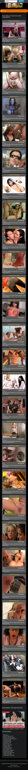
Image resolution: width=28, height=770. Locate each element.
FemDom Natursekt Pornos (8, 738)
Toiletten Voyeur (6, 754)
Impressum (10, 766)
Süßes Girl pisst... (14, 96)
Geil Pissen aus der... (14, 600)
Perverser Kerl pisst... (14, 70)
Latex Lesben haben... (14, 44)
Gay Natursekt (6, 741)
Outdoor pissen (6, 748)
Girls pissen (5, 742)
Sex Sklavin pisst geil (14, 574)
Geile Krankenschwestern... (14, 372)
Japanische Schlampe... (14, 174)
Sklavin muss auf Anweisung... (14, 679)
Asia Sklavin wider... (14, 548)
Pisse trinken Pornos (7, 750)
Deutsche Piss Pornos (7, 737)
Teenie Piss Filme (6, 751)
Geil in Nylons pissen (14, 496)
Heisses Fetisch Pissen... (14, 21)
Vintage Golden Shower (8, 755)
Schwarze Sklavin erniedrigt (14, 299)
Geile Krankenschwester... (14, 324)
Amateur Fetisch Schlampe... (14, 653)
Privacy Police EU (16, 766)
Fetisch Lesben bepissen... (14, 522)
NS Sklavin (5, 746)
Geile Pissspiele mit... (14, 348)
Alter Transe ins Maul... (14, 626)
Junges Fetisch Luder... (14, 251)
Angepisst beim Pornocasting (14, 397)
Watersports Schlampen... (14, 227)
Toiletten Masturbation (7, 752)
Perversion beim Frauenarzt (14, 201)
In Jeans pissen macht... (14, 275)
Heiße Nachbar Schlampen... (14, 122)
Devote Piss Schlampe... (14, 445)
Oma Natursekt (6, 747)
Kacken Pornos (6, 743)
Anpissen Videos (6, 736)
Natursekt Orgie (6, 745)
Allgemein (5, 734)
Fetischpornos (6, 740)
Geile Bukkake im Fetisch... (14, 148)
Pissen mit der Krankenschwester (14, 421)
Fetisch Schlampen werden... (14, 469)
